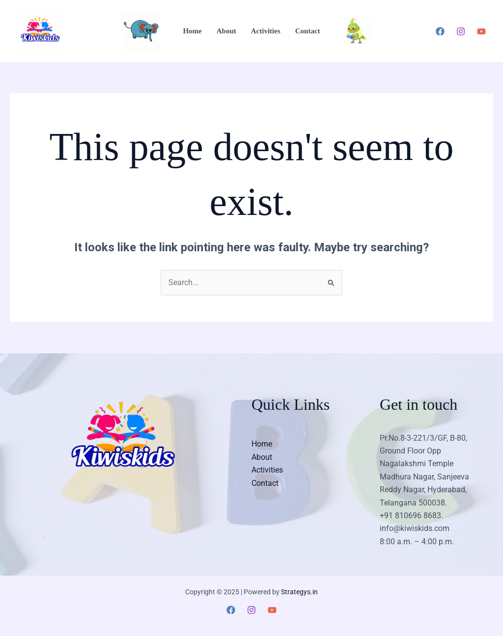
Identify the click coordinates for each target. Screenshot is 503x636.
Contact (307, 31)
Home (192, 31)
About (226, 31)
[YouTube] (481, 31)
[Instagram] (460, 31)
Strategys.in (299, 592)
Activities (265, 31)
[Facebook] (440, 31)
